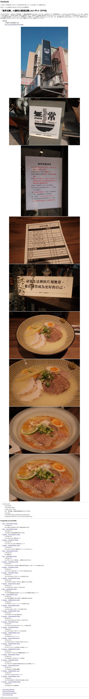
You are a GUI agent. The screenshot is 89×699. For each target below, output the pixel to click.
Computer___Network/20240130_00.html (11, 616)
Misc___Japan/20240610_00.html (10, 556)
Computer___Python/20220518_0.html (11, 665)
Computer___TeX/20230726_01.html (10, 567)
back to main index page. (8, 694)
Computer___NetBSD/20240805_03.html (11, 632)
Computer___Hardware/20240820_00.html (11, 681)
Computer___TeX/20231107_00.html (10, 540)
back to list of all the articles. (9, 691)
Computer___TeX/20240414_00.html (10, 621)
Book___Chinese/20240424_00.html (10, 551)
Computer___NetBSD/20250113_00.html (11, 649)
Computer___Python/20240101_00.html (11, 654)
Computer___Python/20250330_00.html (11, 638)
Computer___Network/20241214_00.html (11, 583)
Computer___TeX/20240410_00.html (10, 627)
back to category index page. (8, 689)
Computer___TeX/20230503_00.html (10, 660)
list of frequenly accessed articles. (10, 693)
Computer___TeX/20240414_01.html (10, 561)
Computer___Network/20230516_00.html (11, 578)
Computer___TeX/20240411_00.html (10, 572)
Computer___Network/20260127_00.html (11, 534)
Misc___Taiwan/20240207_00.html (10, 523)
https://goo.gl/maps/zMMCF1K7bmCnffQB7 (14, 24)
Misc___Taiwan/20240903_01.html (10, 594)
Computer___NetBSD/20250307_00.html (11, 643)
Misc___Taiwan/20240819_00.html (10, 529)
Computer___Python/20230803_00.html (11, 605)
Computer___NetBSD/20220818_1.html (11, 671)
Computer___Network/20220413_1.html (11, 676)
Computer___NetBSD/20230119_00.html (11, 600)
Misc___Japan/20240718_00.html (10, 589)
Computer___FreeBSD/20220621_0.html (11, 611)
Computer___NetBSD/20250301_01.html (11, 545)
